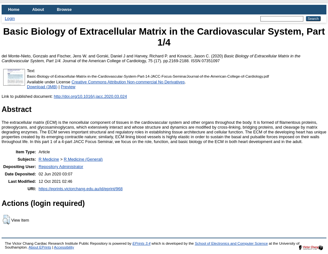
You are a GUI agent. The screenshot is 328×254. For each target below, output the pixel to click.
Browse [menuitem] (64, 9)
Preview (68, 86)
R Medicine (48, 159)
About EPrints (40, 247)
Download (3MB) (42, 86)
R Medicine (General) (83, 159)
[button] (6, 219)
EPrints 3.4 (142, 243)
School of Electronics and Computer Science (231, 243)
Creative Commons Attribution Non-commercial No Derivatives (127, 82)
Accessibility (64, 247)
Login (10, 18)
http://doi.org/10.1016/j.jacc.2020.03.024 (90, 96)
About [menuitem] (38, 9)
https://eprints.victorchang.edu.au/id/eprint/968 (80, 188)
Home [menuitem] (14, 9)
